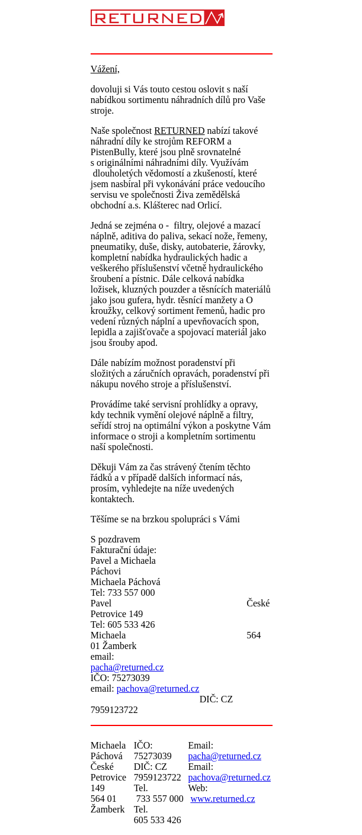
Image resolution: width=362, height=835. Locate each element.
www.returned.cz (222, 799)
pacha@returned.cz (127, 667)
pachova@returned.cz (158, 688)
